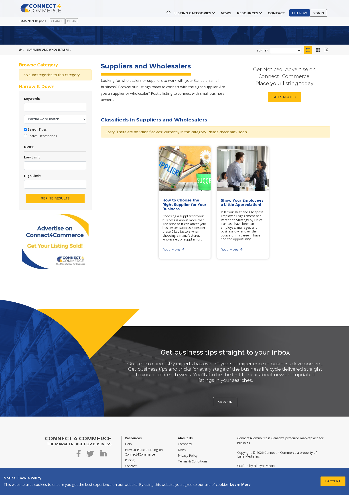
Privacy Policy (187, 455)
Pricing (130, 460)
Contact (279, 9)
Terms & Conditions (192, 461)
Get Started (284, 97)
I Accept (333, 481)
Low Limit (32, 157)
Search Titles (37, 129)
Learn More (240, 484)
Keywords (32, 99)
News (229, 9)
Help (128, 444)
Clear (71, 21)
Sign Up (225, 402)
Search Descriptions (42, 136)
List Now (303, 8)
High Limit (32, 176)
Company (185, 444)
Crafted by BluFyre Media (256, 466)
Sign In (321, 8)
